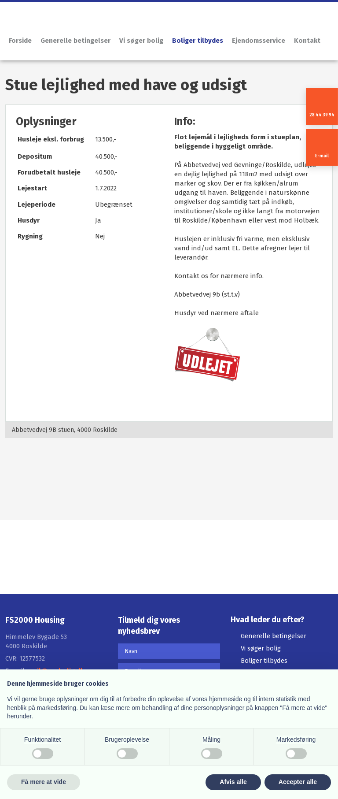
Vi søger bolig (141, 41)
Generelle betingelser (75, 41)
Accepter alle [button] (298, 781)
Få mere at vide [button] (43, 781)
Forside (20, 41)
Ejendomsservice (258, 41)
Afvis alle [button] (233, 781)
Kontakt (307, 41)
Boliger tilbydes (197, 41)
